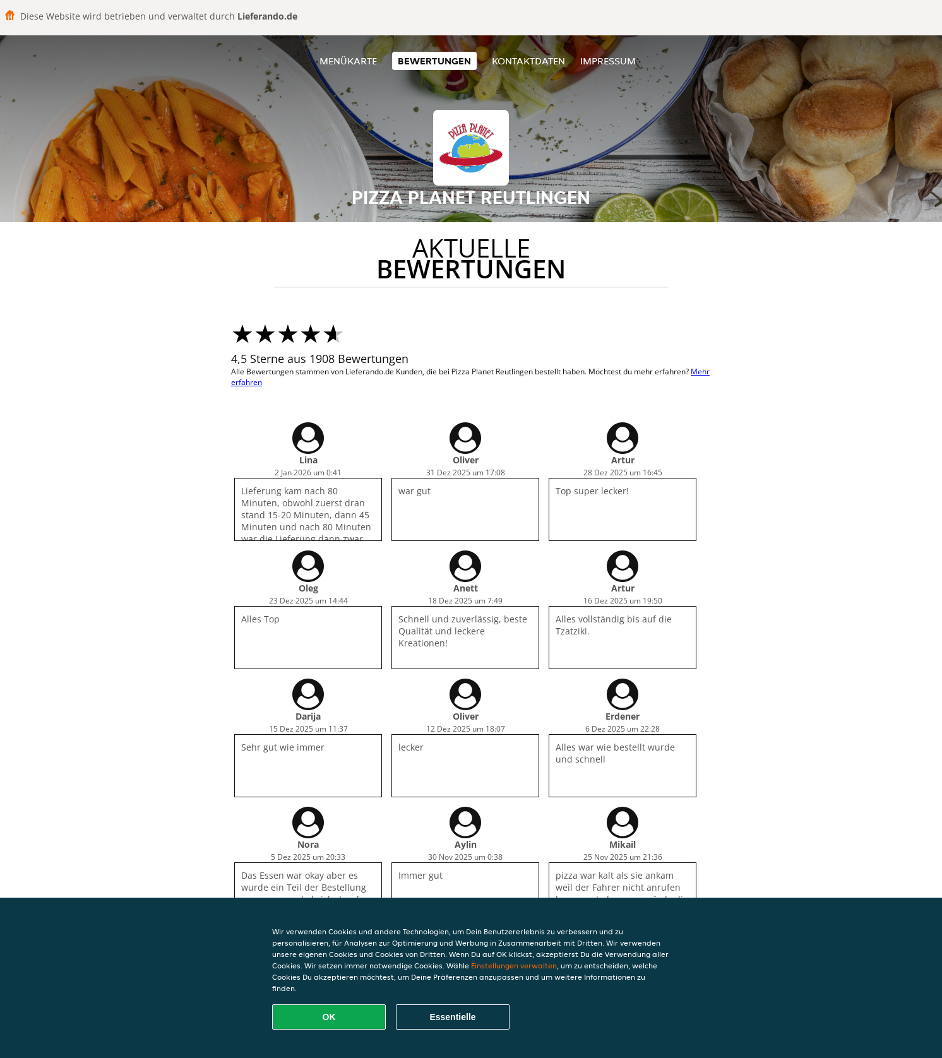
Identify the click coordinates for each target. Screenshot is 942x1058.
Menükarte (348, 61)
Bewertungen (434, 61)
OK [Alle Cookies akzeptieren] (329, 1017)
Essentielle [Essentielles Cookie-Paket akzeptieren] (452, 1017)
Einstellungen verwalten (514, 965)
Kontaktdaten (528, 61)
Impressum (608, 61)
